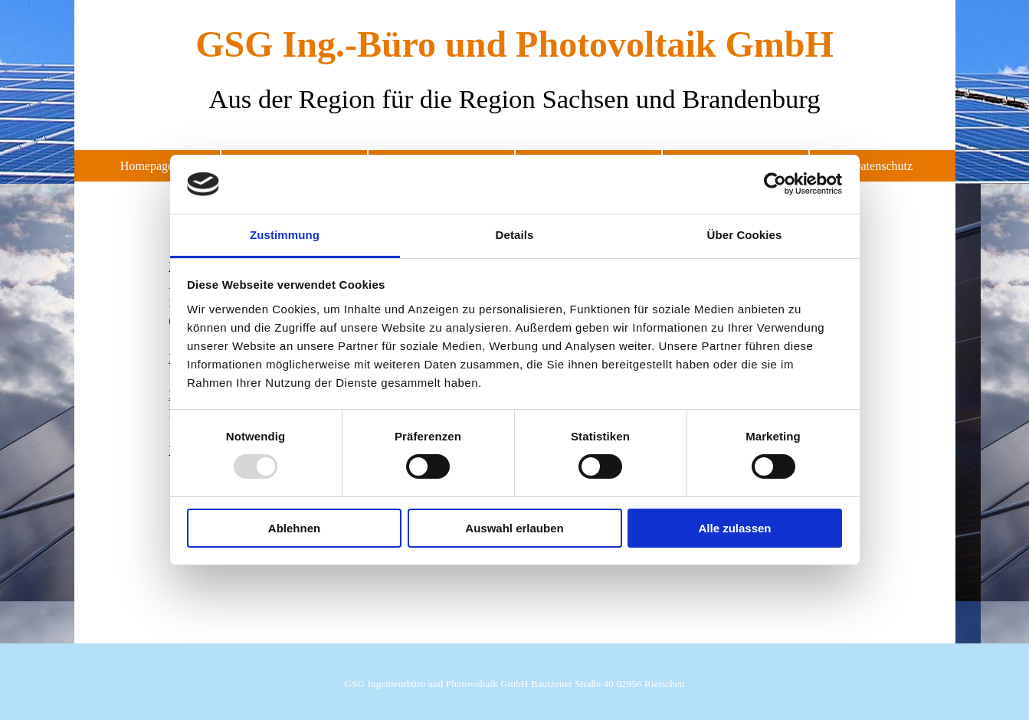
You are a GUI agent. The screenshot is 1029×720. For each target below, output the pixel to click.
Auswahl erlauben (514, 528)
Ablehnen (294, 528)
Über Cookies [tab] (744, 234)
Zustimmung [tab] (285, 234)
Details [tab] (515, 234)
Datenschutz (882, 165)
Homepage (146, 165)
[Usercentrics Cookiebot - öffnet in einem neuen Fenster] (775, 183)
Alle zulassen (734, 528)
